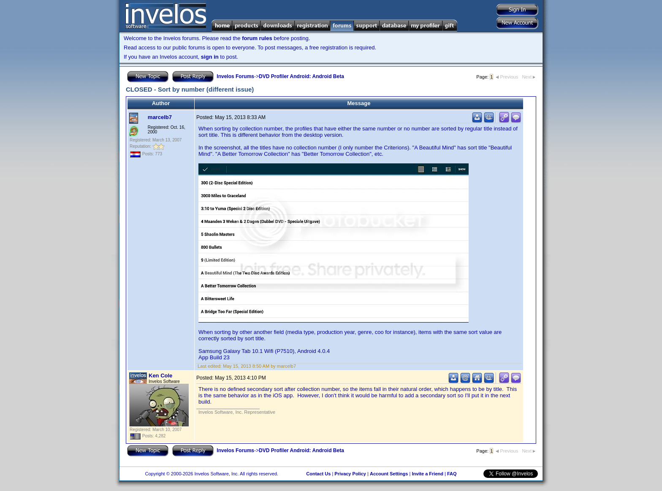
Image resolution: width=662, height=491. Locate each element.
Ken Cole (160, 375)
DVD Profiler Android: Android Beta (301, 76)
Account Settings (389, 473)
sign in (210, 57)
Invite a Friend (427, 473)
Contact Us (318, 473)
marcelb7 (160, 117)
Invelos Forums (235, 76)
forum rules (257, 38)
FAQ (452, 473)
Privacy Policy (350, 473)
